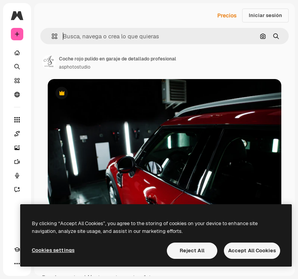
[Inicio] (17, 52)
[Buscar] (17, 66)
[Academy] (17, 249)
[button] (51, 36)
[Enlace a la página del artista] (49, 62)
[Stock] (17, 80)
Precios (227, 15)
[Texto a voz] (17, 175)
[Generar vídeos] (17, 161)
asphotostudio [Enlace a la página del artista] (74, 67)
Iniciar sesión (265, 15)
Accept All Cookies (252, 250)
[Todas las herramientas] (17, 120)
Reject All (192, 250)
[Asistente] (17, 189)
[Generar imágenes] (17, 147)
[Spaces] (17, 133)
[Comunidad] (17, 94)
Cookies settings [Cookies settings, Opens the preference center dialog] (53, 250)
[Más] (17, 263)
